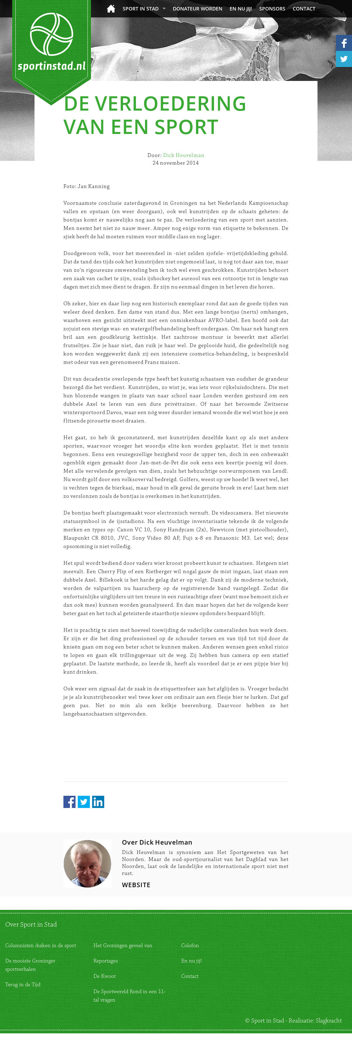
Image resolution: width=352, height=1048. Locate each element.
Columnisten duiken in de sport (40, 945)
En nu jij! (241, 8)
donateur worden (197, 8)
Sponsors (272, 8)
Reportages (105, 961)
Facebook (69, 802)
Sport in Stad (141, 8)
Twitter (84, 802)
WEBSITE (136, 885)
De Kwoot (104, 976)
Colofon (190, 945)
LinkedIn (98, 802)
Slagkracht (329, 1021)
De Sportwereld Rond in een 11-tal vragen (129, 995)
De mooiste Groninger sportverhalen (30, 965)
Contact (304, 8)
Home (111, 9)
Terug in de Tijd (22, 984)
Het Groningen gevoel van (122, 945)
